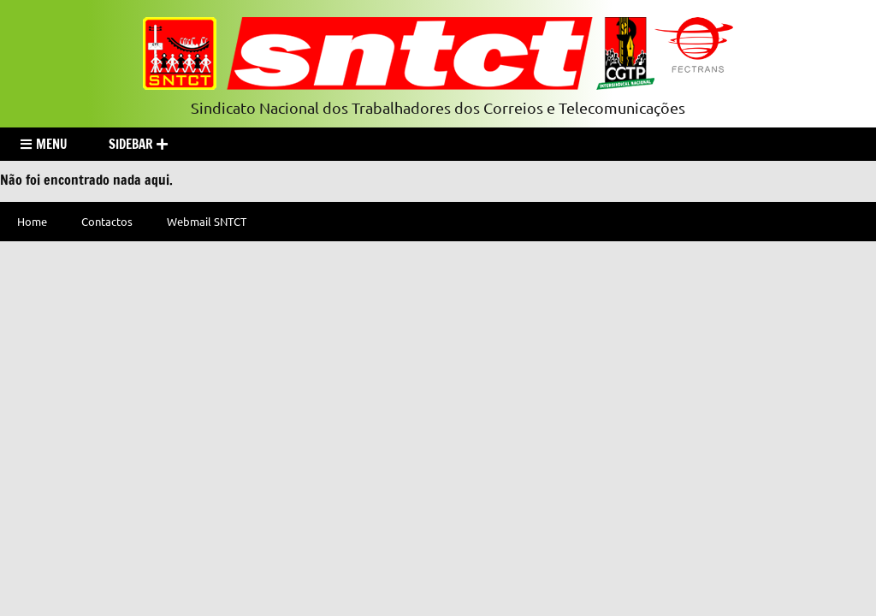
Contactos (107, 221)
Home (32, 221)
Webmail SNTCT (206, 221)
